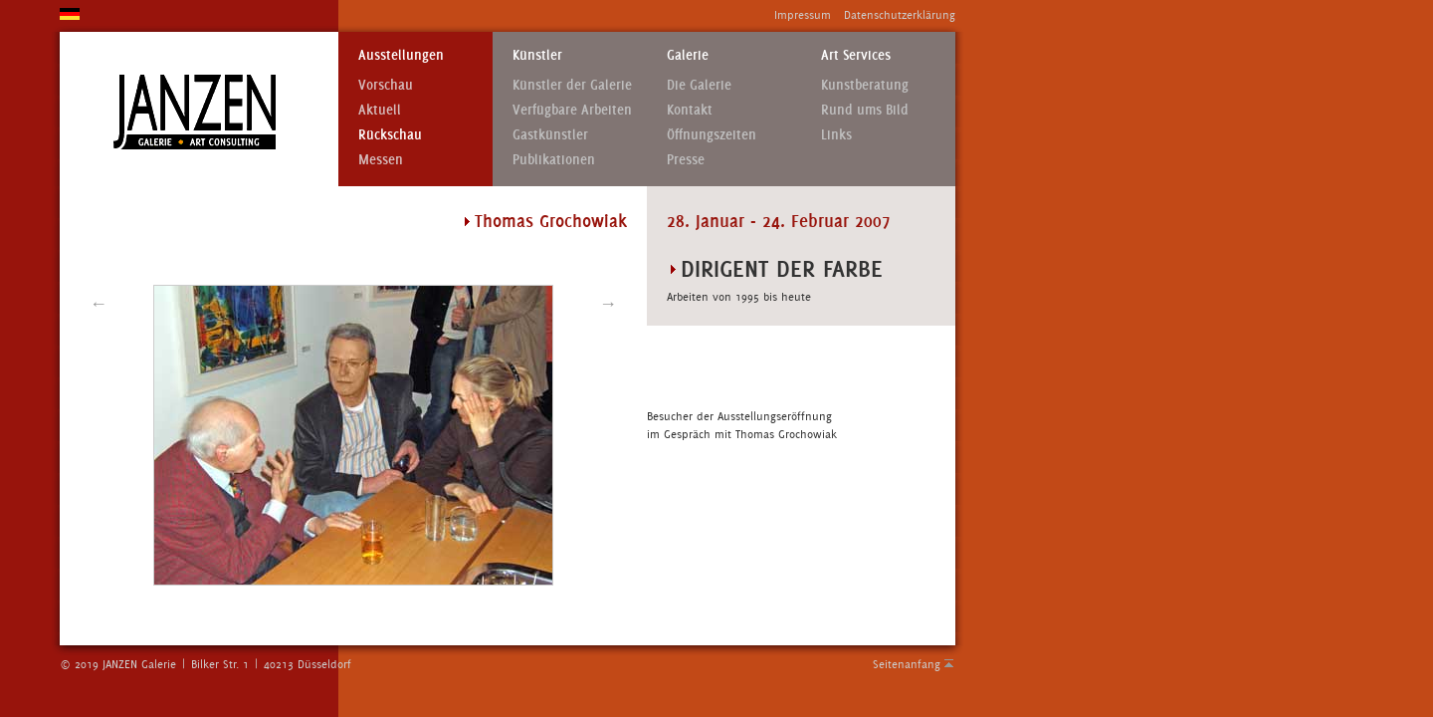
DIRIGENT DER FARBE (782, 268)
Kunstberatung (865, 85)
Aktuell (379, 110)
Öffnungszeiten (711, 134)
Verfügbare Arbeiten (572, 110)
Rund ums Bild (865, 110)
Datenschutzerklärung (899, 15)
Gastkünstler (550, 134)
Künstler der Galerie (572, 85)
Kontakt (690, 110)
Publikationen (553, 159)
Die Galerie (699, 85)
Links (836, 134)
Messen (380, 159)
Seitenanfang (906, 664)
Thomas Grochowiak (551, 221)
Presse (686, 159)
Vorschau (385, 85)
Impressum (802, 15)
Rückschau (390, 134)
